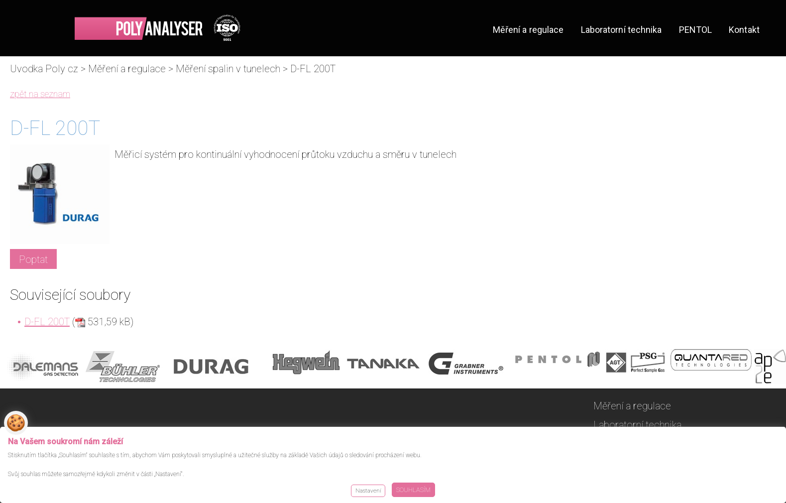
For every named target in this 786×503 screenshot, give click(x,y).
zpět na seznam (40, 94)
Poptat (33, 259)
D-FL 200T (47, 322)
